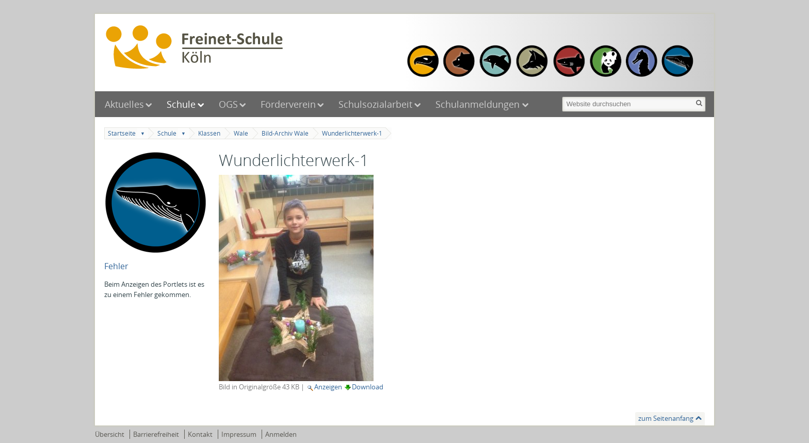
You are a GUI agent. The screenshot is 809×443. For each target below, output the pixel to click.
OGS (228, 104)
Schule (181, 104)
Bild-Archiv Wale (285, 133)
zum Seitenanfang (665, 418)
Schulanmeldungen (478, 104)
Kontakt (200, 434)
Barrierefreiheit (156, 434)
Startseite (122, 133)
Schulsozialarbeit (375, 104)
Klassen (209, 133)
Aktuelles (124, 104)
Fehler (116, 266)
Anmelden (281, 434)
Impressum (238, 434)
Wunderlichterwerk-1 (352, 133)
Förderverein (288, 104)
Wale (241, 133)
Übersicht (109, 434)
